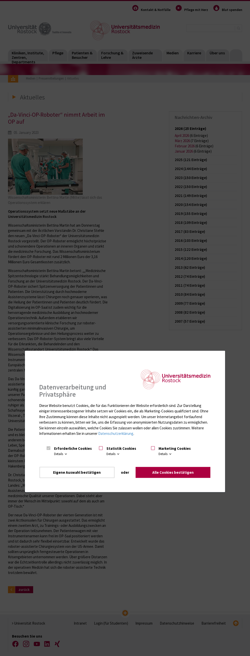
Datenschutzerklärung (115, 433)
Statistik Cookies (121, 448)
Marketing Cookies (175, 448)
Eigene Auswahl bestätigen (77, 472)
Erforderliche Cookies (73, 448)
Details (61, 454)
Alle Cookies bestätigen (173, 472)
